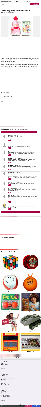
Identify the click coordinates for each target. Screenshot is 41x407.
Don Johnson (3, 379)
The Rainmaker (3, 380)
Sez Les (2, 376)
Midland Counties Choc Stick (6, 371)
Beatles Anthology (4, 375)
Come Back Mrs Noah (5, 399)
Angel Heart (3, 383)
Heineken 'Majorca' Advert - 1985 (7, 397)
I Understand (28, 405)
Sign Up (17, 1)
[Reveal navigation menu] (3, 4)
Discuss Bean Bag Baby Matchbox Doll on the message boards (13, 103)
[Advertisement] (20, 47)
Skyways (2, 390)
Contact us (3, 368)
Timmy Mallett (3, 392)
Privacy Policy (36, 405)
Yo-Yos (30, 262)
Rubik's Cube (10, 262)
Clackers (10, 302)
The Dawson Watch (4, 374)
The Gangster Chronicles (5, 396)
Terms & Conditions (4, 364)
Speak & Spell (10, 342)
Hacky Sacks (10, 282)
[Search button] (39, 1)
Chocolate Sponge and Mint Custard (7, 378)
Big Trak (30, 322)
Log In (14, 1)
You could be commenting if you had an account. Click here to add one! (19, 132)
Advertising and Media (5, 365)
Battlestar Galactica (30, 302)
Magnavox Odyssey (4, 394)
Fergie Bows (3, 400)
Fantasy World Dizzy (4, 373)
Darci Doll (10, 322)
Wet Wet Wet (3, 391)
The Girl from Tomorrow (5, 395)
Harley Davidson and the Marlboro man (8, 382)
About (2, 363)
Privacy (2, 367)
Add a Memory (34, 4)
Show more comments (20, 212)
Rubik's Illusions (30, 342)
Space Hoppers (30, 282)
